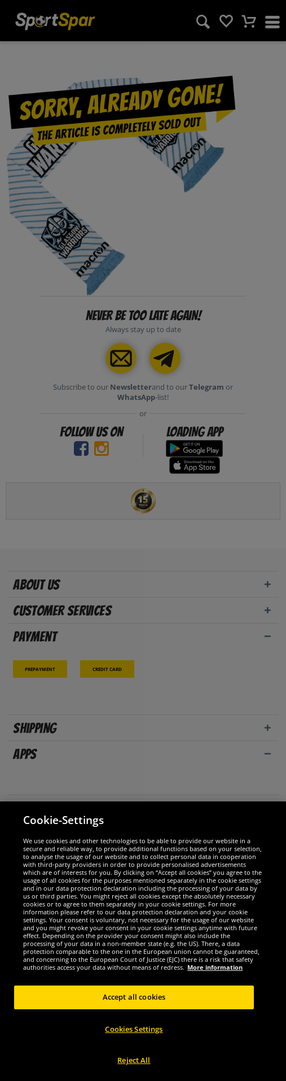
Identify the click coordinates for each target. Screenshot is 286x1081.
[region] (143, 941)
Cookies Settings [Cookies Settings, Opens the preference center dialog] (133, 1029)
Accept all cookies (134, 997)
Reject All (133, 1060)
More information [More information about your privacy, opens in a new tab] (215, 967)
